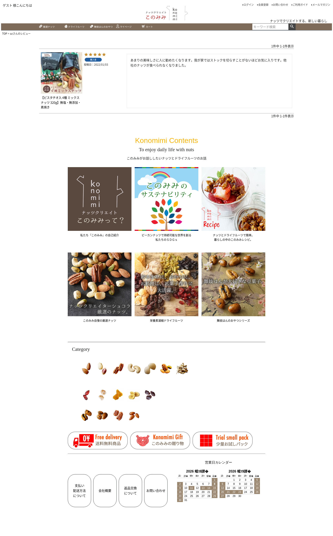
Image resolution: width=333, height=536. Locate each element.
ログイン (249, 5)
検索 (291, 27)
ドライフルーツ (77, 27)
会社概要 (105, 493)
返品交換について (130, 493)
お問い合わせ (280, 5)
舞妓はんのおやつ (106, 27)
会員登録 (263, 5)
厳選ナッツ (48, 27)
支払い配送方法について (79, 492)
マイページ (133, 27)
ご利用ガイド (300, 5)
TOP (4, 35)
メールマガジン (321, 5)
